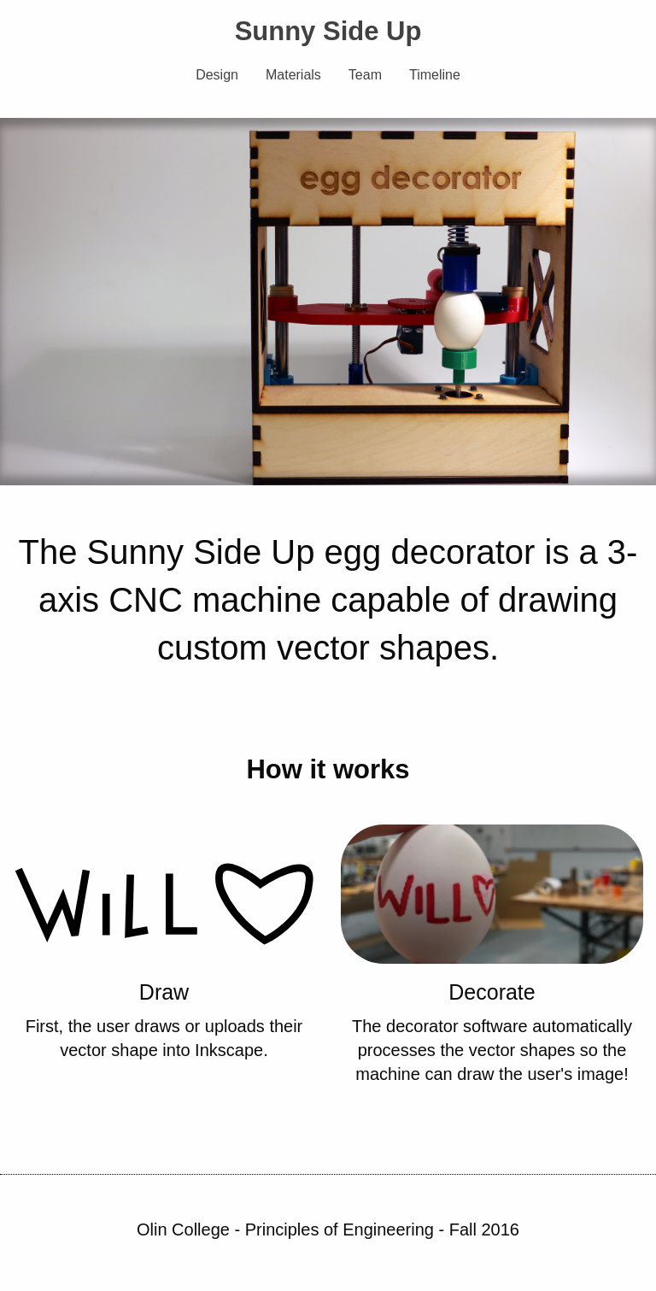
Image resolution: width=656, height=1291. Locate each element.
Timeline (434, 74)
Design (217, 74)
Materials (293, 74)
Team (365, 74)
